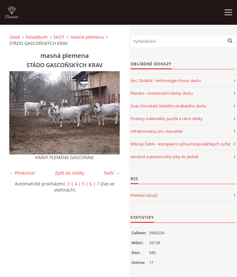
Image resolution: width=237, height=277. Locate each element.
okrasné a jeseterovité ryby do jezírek (165, 156)
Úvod (14, 37)
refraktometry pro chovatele (157, 131)
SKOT (58, 37)
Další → (112, 173)
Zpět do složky (69, 173)
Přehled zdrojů (144, 195)
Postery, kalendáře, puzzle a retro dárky (167, 118)
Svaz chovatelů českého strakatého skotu (168, 106)
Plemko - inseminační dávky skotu (162, 93)
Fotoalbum (37, 37)
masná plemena (87, 37)
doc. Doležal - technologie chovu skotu (166, 80)
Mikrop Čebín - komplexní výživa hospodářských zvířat (181, 144)
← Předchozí (22, 173)
